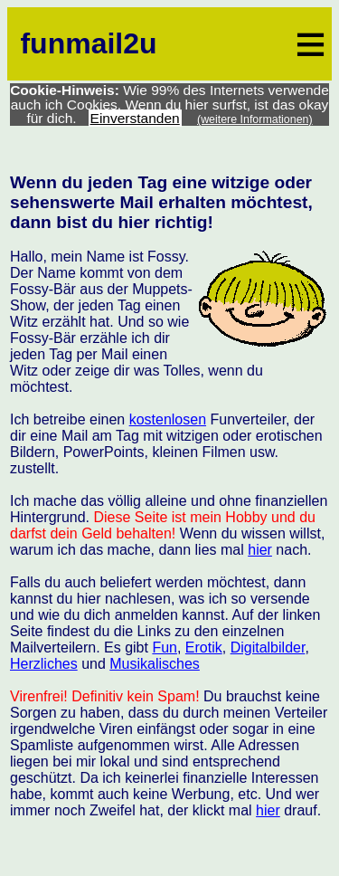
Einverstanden (135, 118)
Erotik (203, 647)
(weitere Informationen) (255, 119)
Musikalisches (154, 663)
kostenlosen (167, 419)
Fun (164, 647)
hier (260, 549)
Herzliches (44, 663)
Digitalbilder (268, 647)
